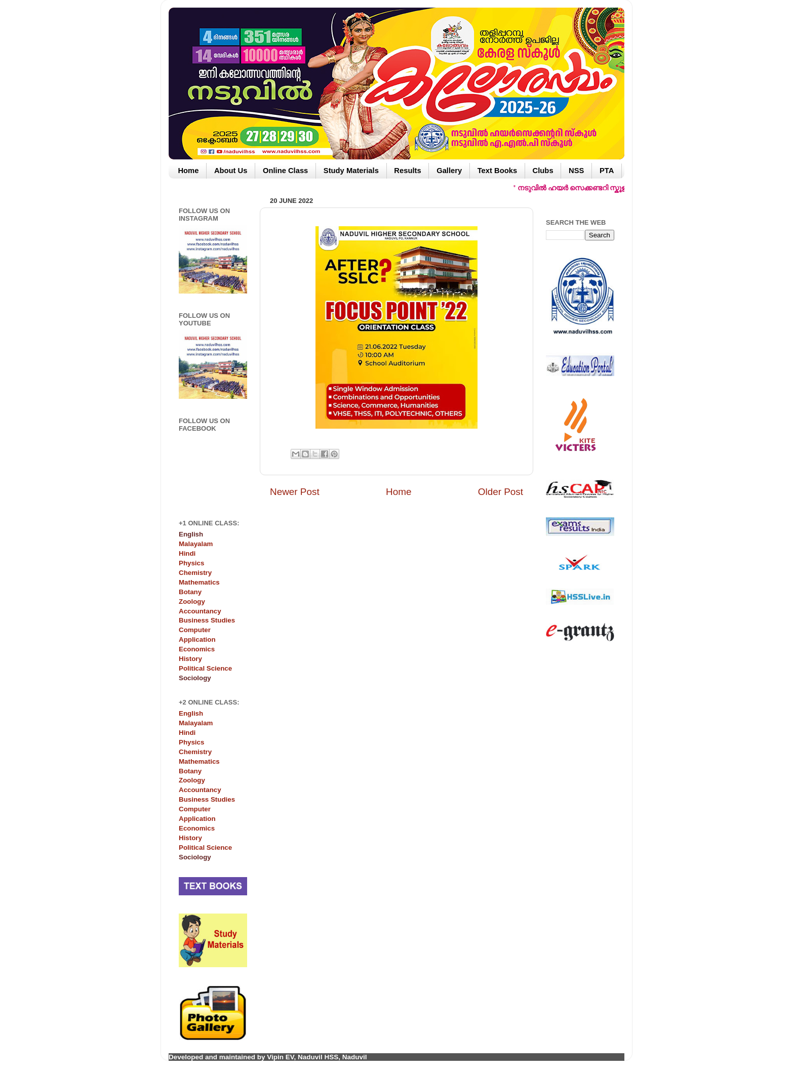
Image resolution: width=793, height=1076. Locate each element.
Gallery (449, 171)
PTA (607, 171)
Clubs (543, 171)
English (191, 713)
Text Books (497, 171)
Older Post (500, 491)
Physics (191, 563)
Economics (197, 649)
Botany (190, 592)
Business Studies (207, 620)
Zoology (192, 601)
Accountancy (200, 611)
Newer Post (295, 491)
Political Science (205, 668)
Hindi (187, 553)
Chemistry (195, 572)
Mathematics (199, 582)
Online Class (285, 171)
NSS (576, 171)
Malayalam (196, 544)
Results (407, 171)
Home (188, 171)
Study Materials (351, 171)
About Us (231, 171)
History (190, 659)
